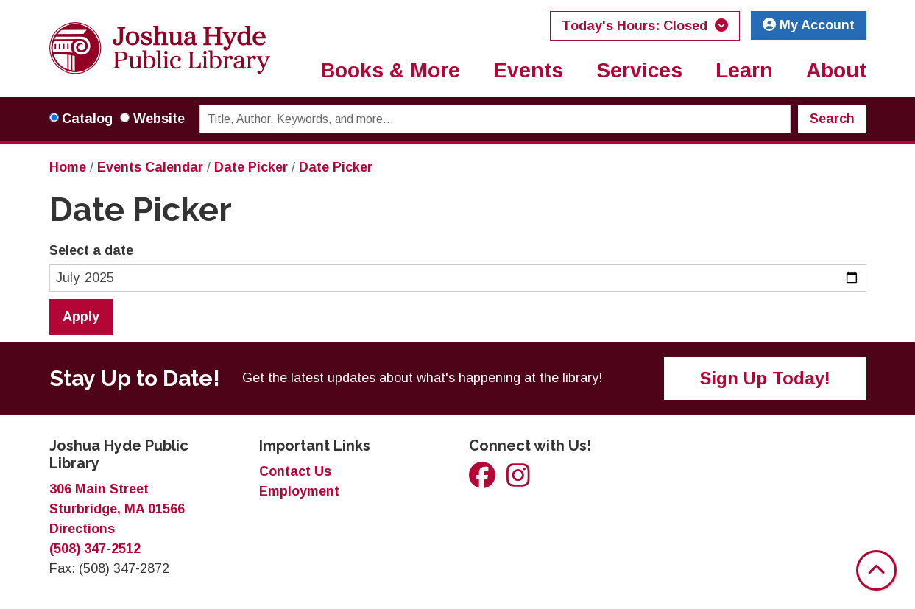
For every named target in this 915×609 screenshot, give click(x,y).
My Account (809, 25)
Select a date (91, 250)
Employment (299, 491)
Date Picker (251, 167)
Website (159, 118)
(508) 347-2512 (95, 548)
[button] (645, 26)
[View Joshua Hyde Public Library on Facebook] (484, 480)
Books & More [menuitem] (390, 70)
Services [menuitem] (639, 70)
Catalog (87, 118)
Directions (82, 528)
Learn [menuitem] (744, 70)
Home (67, 167)
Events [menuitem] (528, 70)
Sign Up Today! (765, 378)
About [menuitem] (836, 70)
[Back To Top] (876, 570)
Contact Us (295, 471)
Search (832, 118)
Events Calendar (150, 167)
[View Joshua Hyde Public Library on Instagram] (518, 480)
